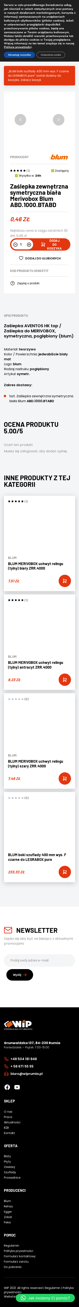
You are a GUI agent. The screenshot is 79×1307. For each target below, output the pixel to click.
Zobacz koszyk (31, 80)
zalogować (29, 451)
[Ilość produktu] (22, 244)
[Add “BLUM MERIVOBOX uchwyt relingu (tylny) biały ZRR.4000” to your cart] (65, 581)
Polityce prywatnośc (17, 47)
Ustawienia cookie (51, 54)
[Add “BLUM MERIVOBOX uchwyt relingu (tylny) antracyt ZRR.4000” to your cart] (65, 680)
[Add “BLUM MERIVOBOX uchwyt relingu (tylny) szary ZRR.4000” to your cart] (65, 778)
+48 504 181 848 (23, 1059)
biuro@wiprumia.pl (26, 1073)
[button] (20, 120)
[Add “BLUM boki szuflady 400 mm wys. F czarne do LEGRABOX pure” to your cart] (65, 872)
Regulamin (52, 1288)
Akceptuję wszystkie (19, 54)
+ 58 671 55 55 (22, 1066)
